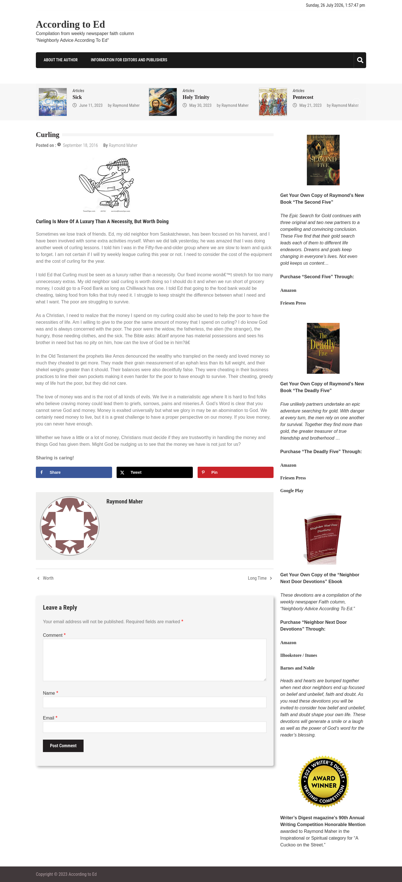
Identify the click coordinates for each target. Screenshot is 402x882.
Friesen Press (293, 303)
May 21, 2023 (310, 105)
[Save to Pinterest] (236, 472)
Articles (78, 90)
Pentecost (303, 97)
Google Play (291, 490)
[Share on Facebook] (74, 472)
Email (50, 717)
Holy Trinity (196, 97)
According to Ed (70, 24)
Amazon (288, 290)
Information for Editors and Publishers (125, 60)
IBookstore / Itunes (298, 655)
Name (50, 692)
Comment (54, 635)
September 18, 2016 (80, 145)
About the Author (58, 60)
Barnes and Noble (297, 667)
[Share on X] (155, 472)
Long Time (257, 578)
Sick (77, 97)
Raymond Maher (126, 105)
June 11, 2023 (90, 105)
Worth (48, 578)
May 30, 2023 (200, 105)
